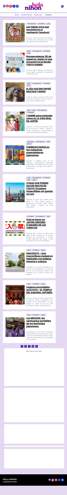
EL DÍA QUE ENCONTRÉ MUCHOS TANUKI (38, 91)
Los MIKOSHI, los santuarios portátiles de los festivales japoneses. (38, 331)
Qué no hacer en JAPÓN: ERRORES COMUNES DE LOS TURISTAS (36, 226)
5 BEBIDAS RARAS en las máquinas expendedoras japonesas (38, 153)
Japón (48, 24)
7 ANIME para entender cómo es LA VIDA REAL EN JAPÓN (39, 119)
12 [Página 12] (32, 355)
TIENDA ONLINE (26, 15)
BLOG (17, 15)
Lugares (34, 182)
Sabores (29, 145)
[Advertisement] (34, 444)
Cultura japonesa (31, 24)
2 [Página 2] (25, 355)
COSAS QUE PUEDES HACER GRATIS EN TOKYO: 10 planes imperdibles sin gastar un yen (37, 191)
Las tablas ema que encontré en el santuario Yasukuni (37, 30)
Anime (34, 111)
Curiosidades (41, 24)
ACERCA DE (38, 15)
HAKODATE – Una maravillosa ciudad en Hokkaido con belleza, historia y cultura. (37, 262)
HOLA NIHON (10, 489)
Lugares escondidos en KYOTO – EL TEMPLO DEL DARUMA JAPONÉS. (39, 297)
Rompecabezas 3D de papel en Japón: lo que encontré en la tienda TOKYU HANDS (39, 61)
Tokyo (28, 53)
